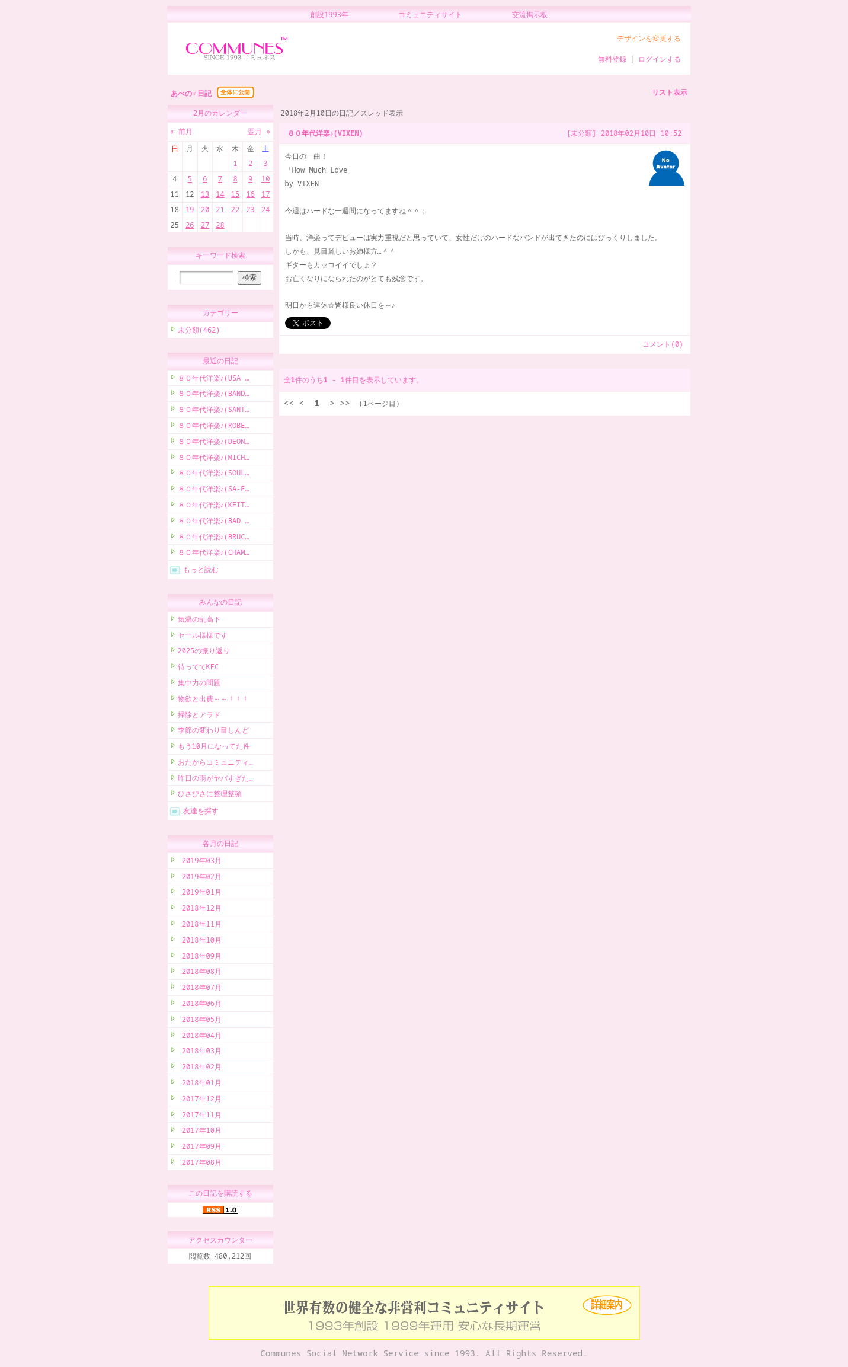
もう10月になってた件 (214, 748)
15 (235, 194)
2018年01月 (200, 1084)
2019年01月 (200, 894)
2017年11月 (200, 1117)
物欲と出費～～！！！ (213, 700)
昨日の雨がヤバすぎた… (215, 780)
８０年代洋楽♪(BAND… (213, 395)
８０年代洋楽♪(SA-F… (213, 491)
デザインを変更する (649, 38)
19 (189, 210)
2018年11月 (200, 926)
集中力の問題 (199, 684)
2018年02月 (200, 1068)
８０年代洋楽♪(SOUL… (213, 474)
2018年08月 (200, 973)
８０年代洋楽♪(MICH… (213, 459)
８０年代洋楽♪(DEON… (213, 443)
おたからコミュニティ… (215, 764)
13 (205, 194)
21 (220, 210)
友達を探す (201, 812)
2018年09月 (200, 958)
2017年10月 (200, 1132)
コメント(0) (663, 344)
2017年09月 (200, 1148)
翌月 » (259, 131)
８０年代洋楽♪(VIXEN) (325, 133)
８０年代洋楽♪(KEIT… (213, 507)
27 (205, 225)
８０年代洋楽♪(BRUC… (213, 539)
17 (265, 194)
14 (220, 194)
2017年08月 (200, 1164)
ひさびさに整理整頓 (210, 795)
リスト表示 (669, 92)
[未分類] (581, 133)
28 (220, 225)
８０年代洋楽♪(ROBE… (213, 427)
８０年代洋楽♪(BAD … (213, 523)
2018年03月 (200, 1052)
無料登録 (612, 59)
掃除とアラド (199, 716)
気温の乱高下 (199, 621)
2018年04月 (200, 1037)
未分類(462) (199, 332)
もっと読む (201, 571)
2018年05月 (200, 1021)
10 (265, 179)
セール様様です (203, 637)
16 (250, 194)
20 (205, 210)
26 (189, 225)
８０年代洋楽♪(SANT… (213, 411)
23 (250, 210)
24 (265, 210)
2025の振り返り (204, 652)
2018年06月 (200, 1005)
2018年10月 (200, 942)
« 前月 (181, 131)
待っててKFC (198, 668)
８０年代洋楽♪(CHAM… (213, 554)
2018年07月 (200, 989)
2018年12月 (200, 910)
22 (235, 210)
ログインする (659, 59)
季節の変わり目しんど (213, 732)
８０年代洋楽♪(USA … (213, 380)
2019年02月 (200, 878)
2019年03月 (200, 862)
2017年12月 (200, 1100)
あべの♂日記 (191, 93)
